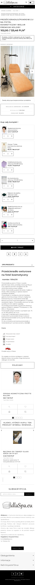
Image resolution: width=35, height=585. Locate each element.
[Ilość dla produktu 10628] (8, 186)
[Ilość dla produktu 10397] (8, 154)
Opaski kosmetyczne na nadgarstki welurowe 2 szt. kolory (15, 208)
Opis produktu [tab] (8, 264)
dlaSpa (21, 113)
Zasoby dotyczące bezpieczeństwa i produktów (16, 100)
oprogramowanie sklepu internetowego (17, 579)
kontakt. (27, 323)
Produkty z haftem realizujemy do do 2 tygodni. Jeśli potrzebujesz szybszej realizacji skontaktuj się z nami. (17, 38)
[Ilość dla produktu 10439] (8, 170)
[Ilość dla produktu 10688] (8, 199)
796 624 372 (6, 541)
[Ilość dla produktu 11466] (8, 231)
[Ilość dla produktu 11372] (8, 215)
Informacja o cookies (17, 577)
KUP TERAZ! (17, 247)
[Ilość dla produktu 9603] (8, 136)
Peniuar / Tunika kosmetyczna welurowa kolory (15, 146)
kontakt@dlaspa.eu (6, 539)
